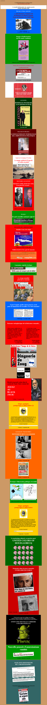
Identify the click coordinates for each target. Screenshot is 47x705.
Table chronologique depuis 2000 (23, 3)
